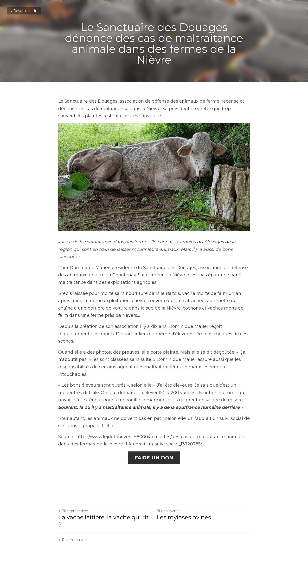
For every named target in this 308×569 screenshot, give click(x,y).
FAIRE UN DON (154, 458)
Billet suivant (168, 511)
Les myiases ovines (183, 517)
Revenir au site (24, 11)
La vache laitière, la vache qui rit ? (103, 521)
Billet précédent (73, 511)
